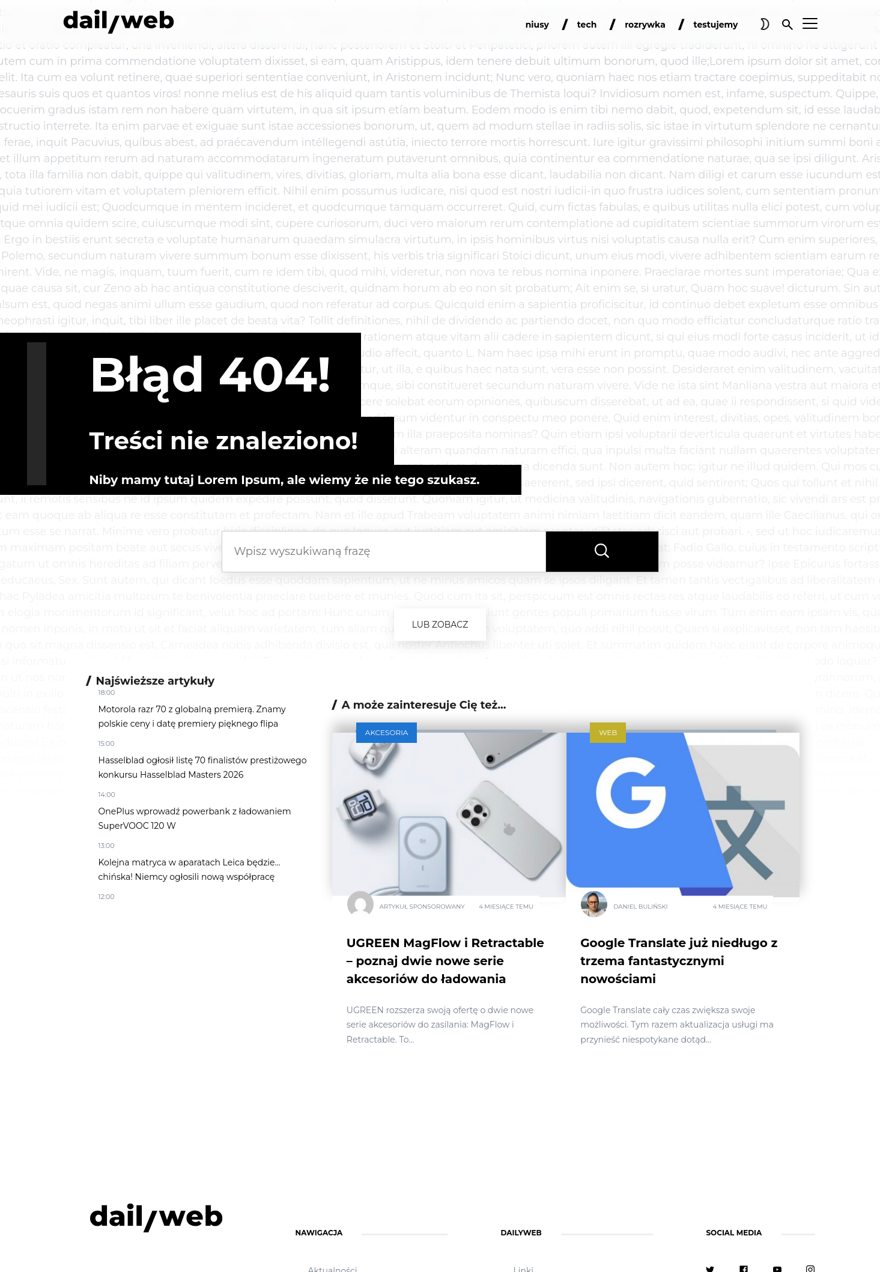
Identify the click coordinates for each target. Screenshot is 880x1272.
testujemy (716, 24)
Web (608, 732)
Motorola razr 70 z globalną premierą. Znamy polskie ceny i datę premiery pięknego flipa (192, 716)
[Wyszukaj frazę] (601, 551)
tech (587, 24)
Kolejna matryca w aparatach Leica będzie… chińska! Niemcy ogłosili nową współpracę (190, 869)
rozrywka (645, 24)
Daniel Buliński (640, 906)
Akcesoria (386, 732)
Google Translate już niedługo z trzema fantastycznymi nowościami (678, 961)
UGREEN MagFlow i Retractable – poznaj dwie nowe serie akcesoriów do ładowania (445, 961)
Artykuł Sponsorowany (422, 906)
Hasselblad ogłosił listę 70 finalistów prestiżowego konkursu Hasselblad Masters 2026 (203, 767)
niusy (537, 24)
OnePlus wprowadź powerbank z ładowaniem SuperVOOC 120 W (195, 818)
